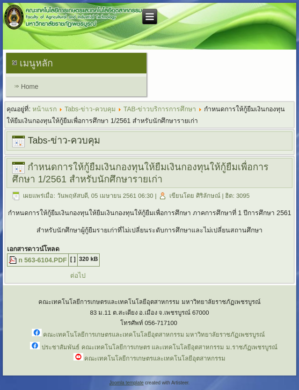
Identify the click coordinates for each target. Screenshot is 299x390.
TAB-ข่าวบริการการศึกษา (160, 109)
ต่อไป (78, 275)
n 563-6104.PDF (42, 260)
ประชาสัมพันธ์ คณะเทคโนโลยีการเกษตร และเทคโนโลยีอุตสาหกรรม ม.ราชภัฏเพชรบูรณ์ (159, 347)
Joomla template (126, 382)
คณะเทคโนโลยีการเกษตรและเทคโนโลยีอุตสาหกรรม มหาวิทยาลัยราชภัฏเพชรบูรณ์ (154, 334)
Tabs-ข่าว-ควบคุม (90, 109)
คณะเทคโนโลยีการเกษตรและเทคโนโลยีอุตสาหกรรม (155, 358)
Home (29, 86)
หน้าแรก (44, 109)
